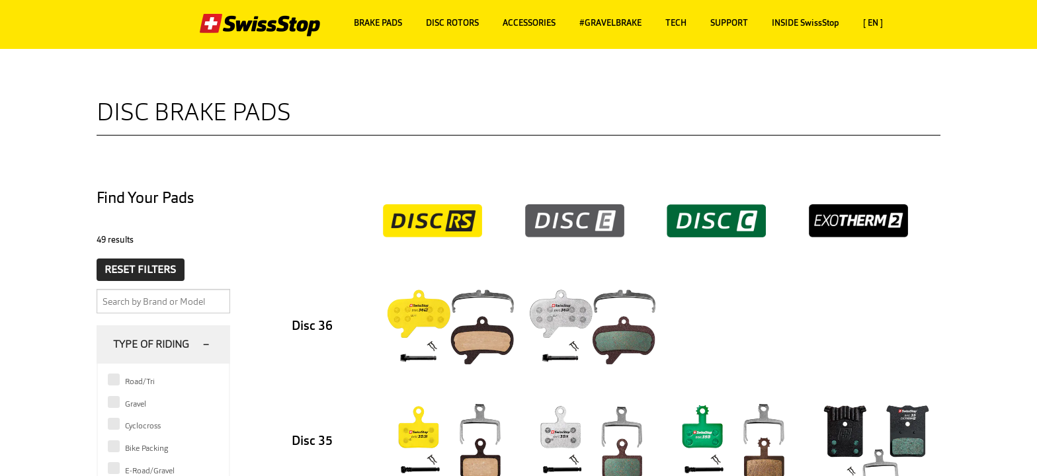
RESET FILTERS (140, 269)
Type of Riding (151, 344)
